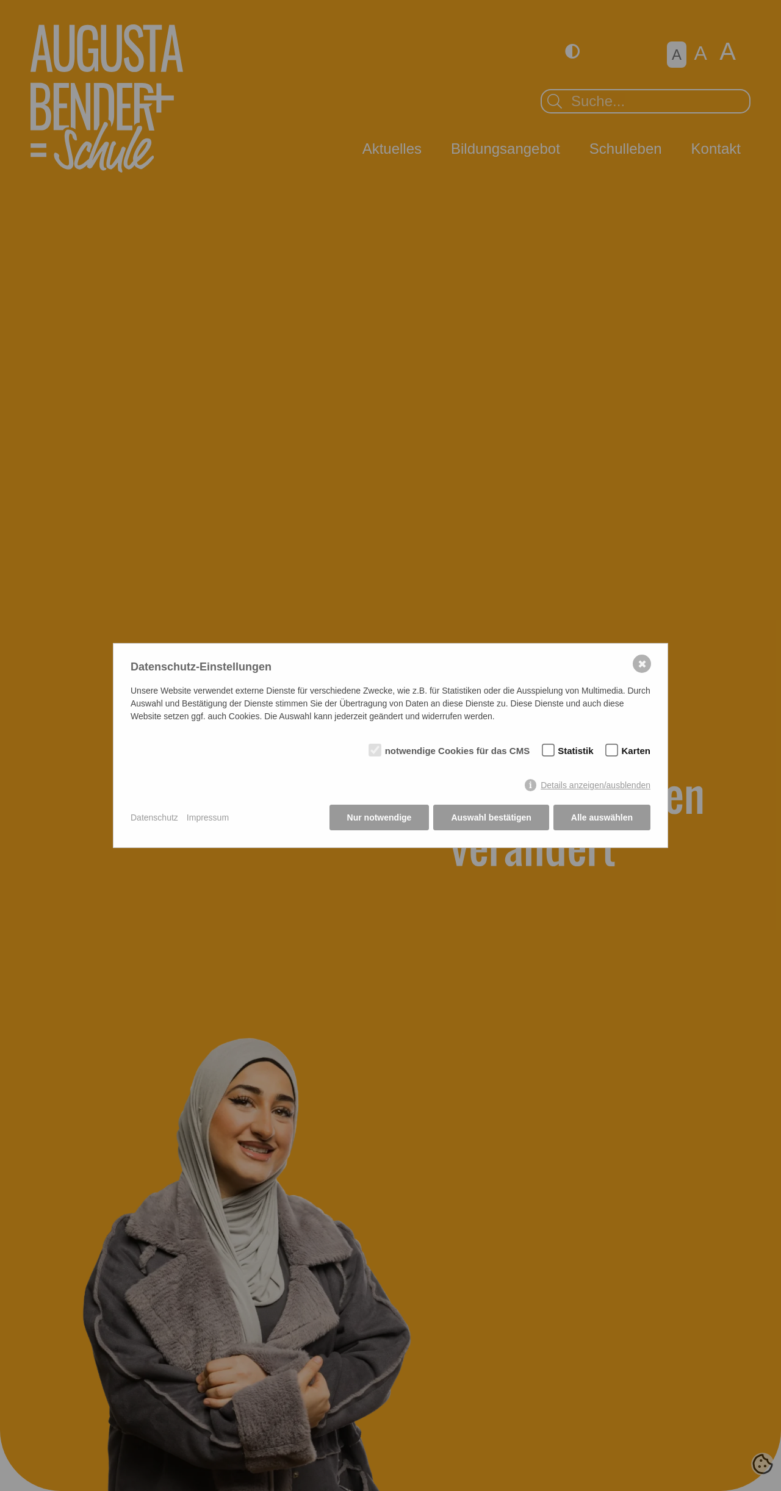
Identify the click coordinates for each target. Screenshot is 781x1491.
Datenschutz (154, 817)
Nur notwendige (379, 817)
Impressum (208, 817)
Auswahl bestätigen (491, 817)
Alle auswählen (602, 817)
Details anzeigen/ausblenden (595, 785)
